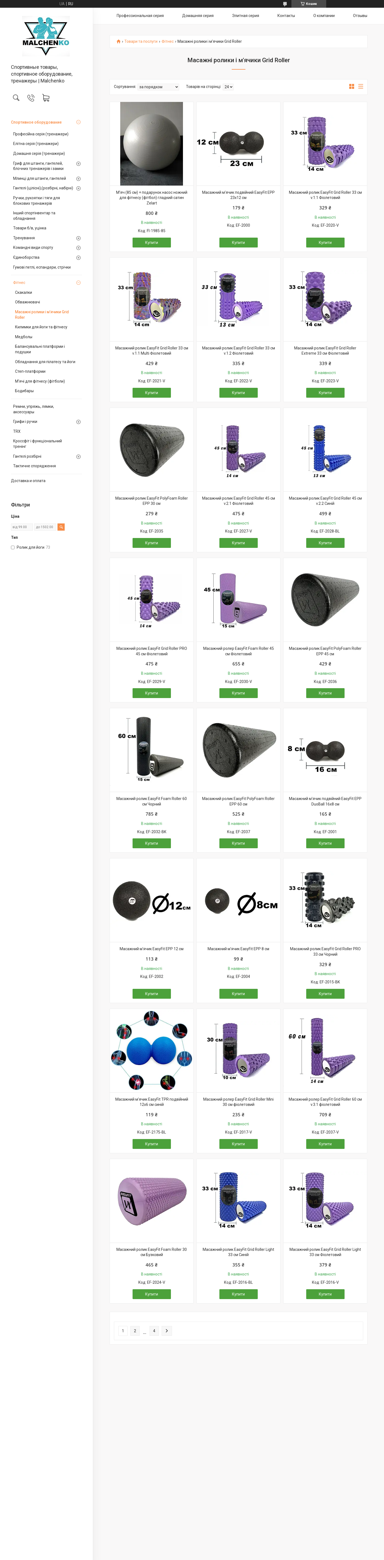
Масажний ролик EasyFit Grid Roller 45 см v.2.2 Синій (325, 501)
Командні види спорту (33, 247)
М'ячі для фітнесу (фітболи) (40, 381)
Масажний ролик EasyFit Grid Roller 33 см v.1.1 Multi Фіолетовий (151, 351)
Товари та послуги (140, 41)
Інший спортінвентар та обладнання (34, 216)
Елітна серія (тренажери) (36, 143)
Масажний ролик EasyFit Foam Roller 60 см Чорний (151, 801)
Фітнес (19, 282)
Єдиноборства (26, 257)
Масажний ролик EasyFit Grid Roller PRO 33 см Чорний (325, 952)
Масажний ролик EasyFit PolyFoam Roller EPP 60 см (238, 801)
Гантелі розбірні (27, 456)
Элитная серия (245, 15)
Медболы (23, 337)
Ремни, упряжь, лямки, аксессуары (33, 409)
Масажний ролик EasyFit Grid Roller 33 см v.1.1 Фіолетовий (325, 195)
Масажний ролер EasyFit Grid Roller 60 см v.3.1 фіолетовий (325, 1102)
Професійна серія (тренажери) (40, 134)
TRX (17, 431)
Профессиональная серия (140, 15)
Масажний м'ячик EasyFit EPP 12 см (152, 949)
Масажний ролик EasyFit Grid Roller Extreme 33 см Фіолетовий (325, 351)
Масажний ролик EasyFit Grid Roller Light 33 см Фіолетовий (325, 1252)
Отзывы (360, 15)
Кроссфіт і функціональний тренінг (37, 444)
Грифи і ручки (25, 421)
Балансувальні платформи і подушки (40, 349)
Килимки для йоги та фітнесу (41, 327)
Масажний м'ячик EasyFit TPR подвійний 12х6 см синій (151, 1102)
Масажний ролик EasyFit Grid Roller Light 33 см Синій (238, 1252)
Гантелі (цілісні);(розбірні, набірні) (43, 188)
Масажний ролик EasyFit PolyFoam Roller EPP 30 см (151, 501)
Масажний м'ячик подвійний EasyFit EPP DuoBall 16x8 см (325, 801)
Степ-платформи (30, 371)
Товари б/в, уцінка (29, 228)
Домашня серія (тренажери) (39, 153)
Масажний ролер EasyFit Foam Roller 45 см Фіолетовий (238, 651)
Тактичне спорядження (34, 466)
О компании (324, 15)
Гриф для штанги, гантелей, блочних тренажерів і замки (38, 166)
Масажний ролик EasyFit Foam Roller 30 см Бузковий (151, 1252)
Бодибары (24, 391)
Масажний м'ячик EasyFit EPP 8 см (238, 949)
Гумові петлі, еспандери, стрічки (42, 267)
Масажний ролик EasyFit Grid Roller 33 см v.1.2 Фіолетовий (238, 351)
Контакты (286, 15)
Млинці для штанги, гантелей (39, 178)
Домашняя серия (198, 15)
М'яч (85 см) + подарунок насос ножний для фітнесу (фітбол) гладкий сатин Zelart (151, 197)
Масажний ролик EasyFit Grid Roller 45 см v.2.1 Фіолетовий (238, 501)
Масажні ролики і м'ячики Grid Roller (42, 315)
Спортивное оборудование (36, 122)
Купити (151, 242)
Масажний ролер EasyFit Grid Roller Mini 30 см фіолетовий (238, 1102)
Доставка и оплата (28, 481)
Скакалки (23, 292)
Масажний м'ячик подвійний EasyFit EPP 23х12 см (238, 195)
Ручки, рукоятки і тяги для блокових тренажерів (36, 201)
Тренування (24, 238)
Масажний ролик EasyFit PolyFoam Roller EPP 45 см (325, 651)
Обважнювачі (27, 302)
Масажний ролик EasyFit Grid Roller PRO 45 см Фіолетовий (151, 651)
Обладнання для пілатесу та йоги (45, 362)
